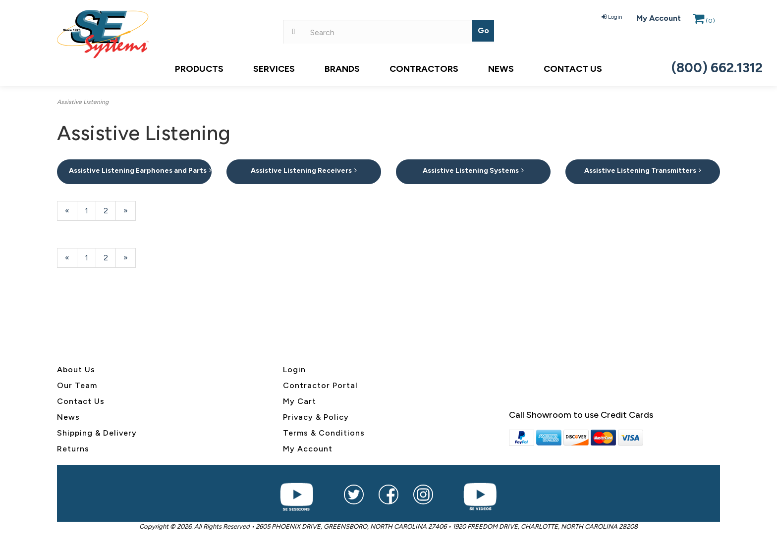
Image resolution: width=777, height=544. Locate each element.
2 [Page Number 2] (110, 210)
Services (274, 68)
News (501, 68)
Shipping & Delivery (97, 433)
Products (199, 68)
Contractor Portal (320, 385)
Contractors (423, 68)
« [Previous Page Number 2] (71, 213)
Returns (73, 448)
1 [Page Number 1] (90, 210)
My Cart (299, 401)
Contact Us (573, 68)
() (704, 20)
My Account (658, 18)
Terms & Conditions (324, 433)
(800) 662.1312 (717, 67)
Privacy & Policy (316, 417)
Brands (342, 68)
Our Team (77, 385)
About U (74, 369)
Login (612, 16)
